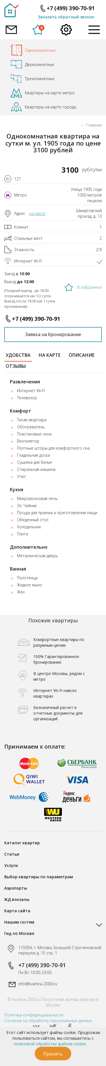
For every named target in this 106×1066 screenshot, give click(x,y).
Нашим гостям (19, 922)
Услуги (11, 865)
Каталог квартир (22, 842)
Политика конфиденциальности (33, 1015)
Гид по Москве (19, 933)
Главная (94, 125)
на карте (37, 213)
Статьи (11, 854)
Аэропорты (15, 888)
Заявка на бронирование (53, 334)
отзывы (16, 366)
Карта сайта (17, 910)
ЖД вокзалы (16, 899)
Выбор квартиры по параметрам (38, 876)
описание (81, 355)
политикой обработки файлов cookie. (50, 1043)
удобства (18, 355)
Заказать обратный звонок (66, 17)
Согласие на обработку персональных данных (48, 1020)
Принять (53, 1054)
